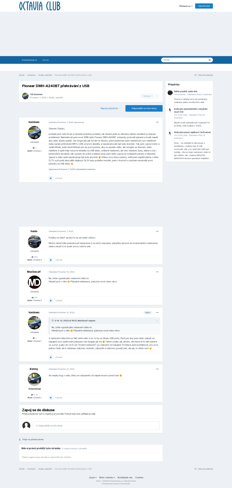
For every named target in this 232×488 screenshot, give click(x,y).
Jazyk (92, 477)
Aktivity (45, 60)
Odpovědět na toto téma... (50, 425)
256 (35, 257)
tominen (38, 94)
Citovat (59, 178)
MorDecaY (34, 271)
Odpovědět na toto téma (144, 108)
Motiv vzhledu (107, 477)
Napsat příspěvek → (111, 108)
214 (34, 297)
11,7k (34, 395)
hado (34, 231)
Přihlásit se (185, 6)
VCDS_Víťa (182, 115)
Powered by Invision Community (116, 484)
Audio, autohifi (56, 97)
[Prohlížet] (176, 60)
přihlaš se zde (88, 414)
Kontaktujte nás (125, 477)
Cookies (139, 477)
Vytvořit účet (204, 6)
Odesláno (61, 122)
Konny (34, 368)
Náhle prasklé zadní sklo (185, 91)
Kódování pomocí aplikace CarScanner (192, 132)
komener (181, 94)
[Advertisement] (116, 34)
